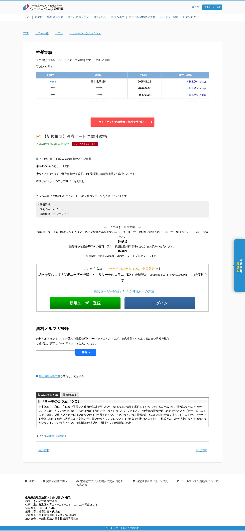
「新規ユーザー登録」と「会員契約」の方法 (122, 292)
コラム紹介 (100, 17)
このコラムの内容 (49, 395)
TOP (27, 17)
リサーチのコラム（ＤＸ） (85, 144)
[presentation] (61, 365)
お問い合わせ (191, 17)
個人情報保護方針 (49, 376)
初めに (39, 17)
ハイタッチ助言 (169, 17)
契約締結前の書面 (57, 481)
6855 (53, 81)
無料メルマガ (55, 17)
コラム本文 (117, 17)
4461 (53, 101)
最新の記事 (71, 395)
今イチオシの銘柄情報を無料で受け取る (122, 122)
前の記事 (43, 451)
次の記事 (201, 451)
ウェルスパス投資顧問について (199, 481)
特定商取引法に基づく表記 (152, 481)
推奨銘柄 (49, 436)
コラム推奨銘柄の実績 (142, 17)
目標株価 (61, 436)
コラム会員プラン (78, 17)
